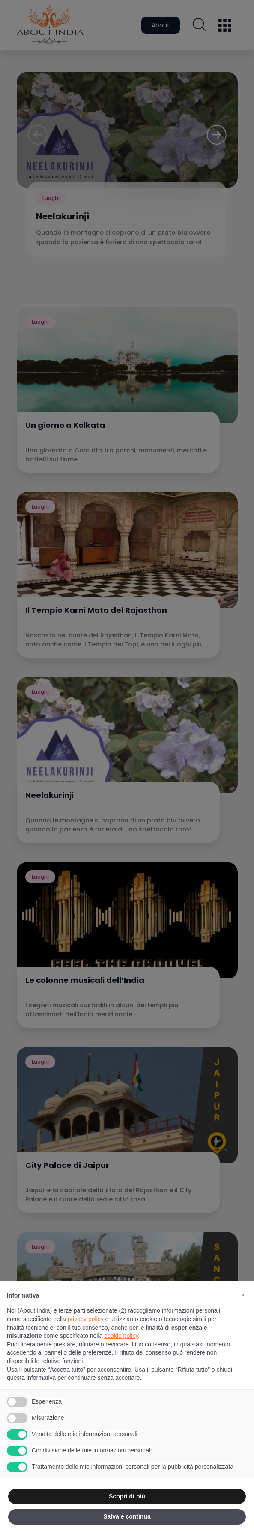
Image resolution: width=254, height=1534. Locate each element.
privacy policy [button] (86, 1319)
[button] (243, 1295)
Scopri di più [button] (127, 1496)
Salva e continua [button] (126, 1516)
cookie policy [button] (121, 1335)
